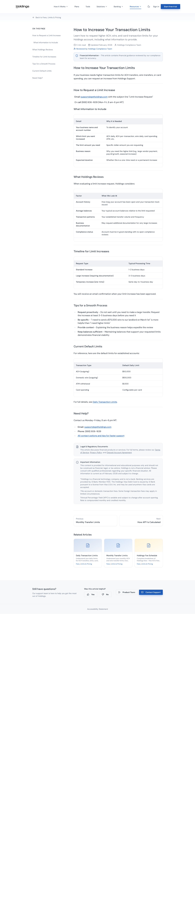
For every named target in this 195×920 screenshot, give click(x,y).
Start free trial (170, 6)
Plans (76, 6)
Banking (118, 6)
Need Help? (37, 78)
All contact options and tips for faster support (101, 435)
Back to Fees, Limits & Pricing (46, 17)
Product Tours (126, 592)
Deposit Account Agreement (119, 452)
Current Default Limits (42, 71)
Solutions (102, 6)
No (105, 594)
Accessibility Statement (97, 609)
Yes (90, 594)
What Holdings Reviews (42, 49)
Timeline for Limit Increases (44, 56)
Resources (135, 7)
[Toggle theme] (149, 6)
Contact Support (151, 592)
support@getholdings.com (94, 96)
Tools (88, 6)
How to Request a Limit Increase (46, 35)
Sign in (156, 6)
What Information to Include (45, 42)
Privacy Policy (96, 452)
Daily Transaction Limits (105, 401)
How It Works (61, 6)
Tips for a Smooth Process (43, 64)
